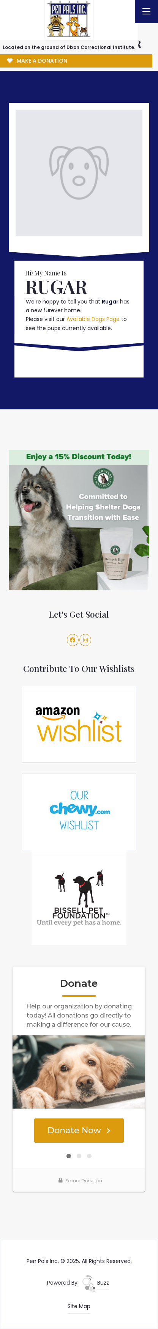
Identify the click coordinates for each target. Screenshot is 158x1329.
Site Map (79, 1306)
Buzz (95, 1283)
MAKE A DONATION (37, 60)
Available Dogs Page (93, 319)
